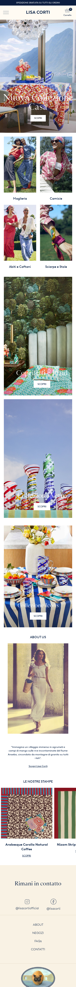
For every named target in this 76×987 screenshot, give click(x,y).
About (38, 924)
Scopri (38, 118)
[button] (70, 76)
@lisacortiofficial (27, 904)
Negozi (38, 933)
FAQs (38, 941)
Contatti (38, 949)
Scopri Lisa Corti (38, 766)
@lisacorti (53, 904)
